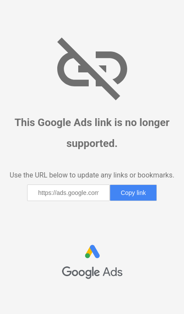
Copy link (133, 192)
